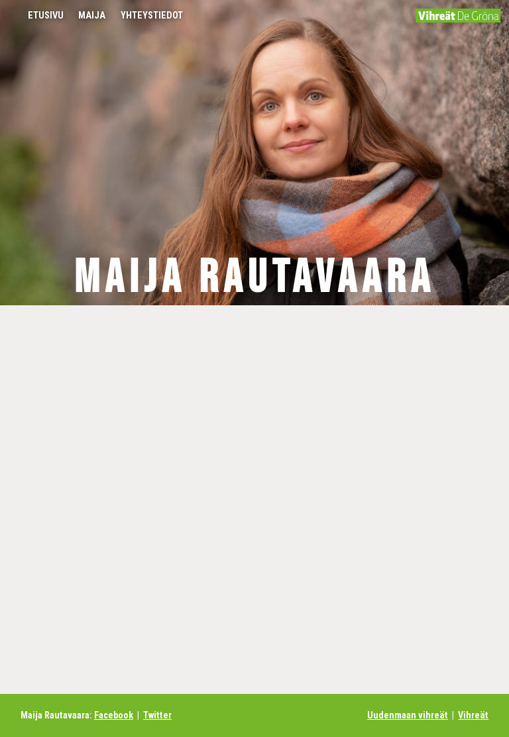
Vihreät (473, 715)
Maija (91, 15)
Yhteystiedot (152, 15)
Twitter (157, 715)
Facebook (113, 715)
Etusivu (46, 15)
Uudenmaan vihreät (407, 715)
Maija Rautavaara (254, 278)
